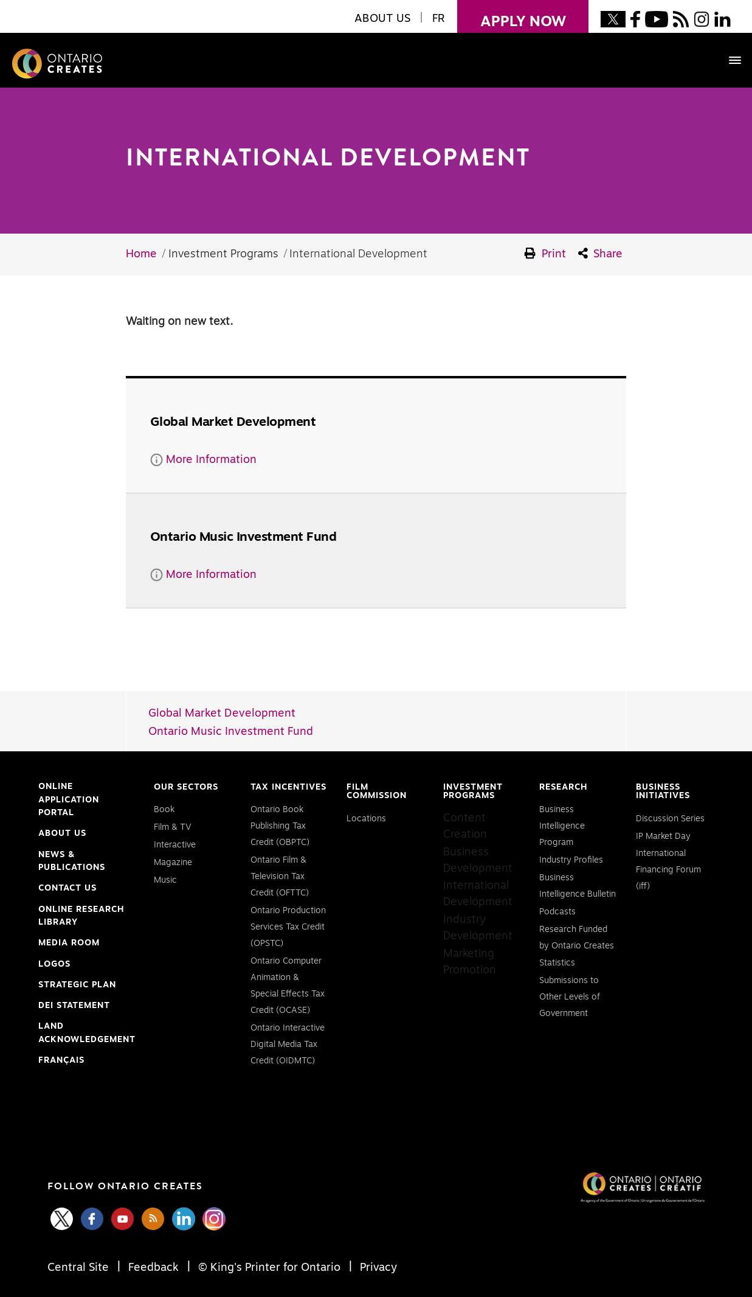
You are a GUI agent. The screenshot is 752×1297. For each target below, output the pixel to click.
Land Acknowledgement (87, 1034)
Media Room (69, 943)
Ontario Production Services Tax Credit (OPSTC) (288, 927)
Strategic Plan (77, 985)
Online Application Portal (68, 801)
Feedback (153, 1267)
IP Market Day (663, 836)
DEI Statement (74, 1006)
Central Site (79, 1267)
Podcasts (557, 912)
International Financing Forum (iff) (668, 870)
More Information (203, 460)
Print (545, 254)
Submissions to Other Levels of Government (569, 997)
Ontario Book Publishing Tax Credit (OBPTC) (279, 826)
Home (141, 254)
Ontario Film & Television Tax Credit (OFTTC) (279, 876)
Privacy (377, 1267)
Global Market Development (221, 713)
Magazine (173, 862)
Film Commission (377, 791)
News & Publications (71, 861)
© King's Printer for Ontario (269, 1267)
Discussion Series (670, 819)
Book (164, 809)
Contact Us (67, 888)
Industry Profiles (571, 860)
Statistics (557, 963)
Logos (54, 964)
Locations (366, 819)
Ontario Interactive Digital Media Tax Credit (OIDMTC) (287, 1044)
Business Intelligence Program (562, 826)
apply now (511, 14)
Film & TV (172, 827)
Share (600, 254)
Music (165, 880)
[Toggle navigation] (729, 60)
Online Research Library (81, 917)
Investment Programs (473, 791)
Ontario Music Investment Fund (230, 731)
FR (438, 18)
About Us (62, 833)
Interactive (175, 845)
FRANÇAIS (61, 1060)
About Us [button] (382, 18)
